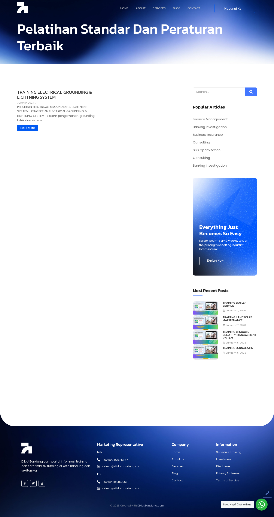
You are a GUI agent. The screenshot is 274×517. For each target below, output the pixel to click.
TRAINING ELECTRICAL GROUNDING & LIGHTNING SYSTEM (54, 94)
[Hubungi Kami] (234, 8)
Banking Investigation (210, 127)
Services (159, 8)
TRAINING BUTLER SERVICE (235, 304)
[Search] (219, 91)
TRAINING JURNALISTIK (238, 348)
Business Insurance (208, 134)
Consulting (201, 142)
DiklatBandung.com (150, 505)
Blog (176, 8)
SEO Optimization (206, 150)
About (141, 8)
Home (124, 8)
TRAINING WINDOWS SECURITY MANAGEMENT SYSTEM (239, 334)
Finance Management (210, 119)
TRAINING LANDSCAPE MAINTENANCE (237, 319)
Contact (194, 8)
